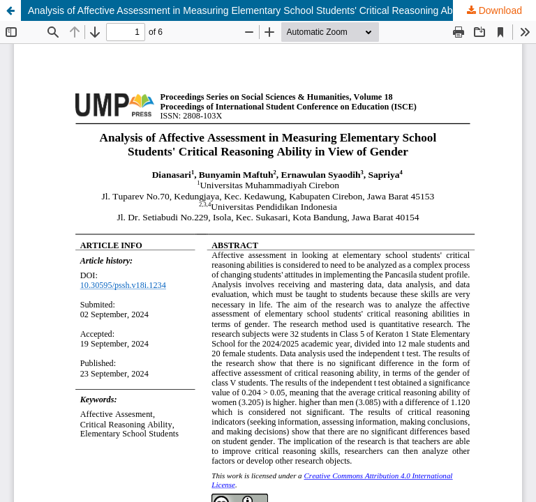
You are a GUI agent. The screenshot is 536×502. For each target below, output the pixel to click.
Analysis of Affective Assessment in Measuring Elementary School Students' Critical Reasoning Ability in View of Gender (282, 10)
